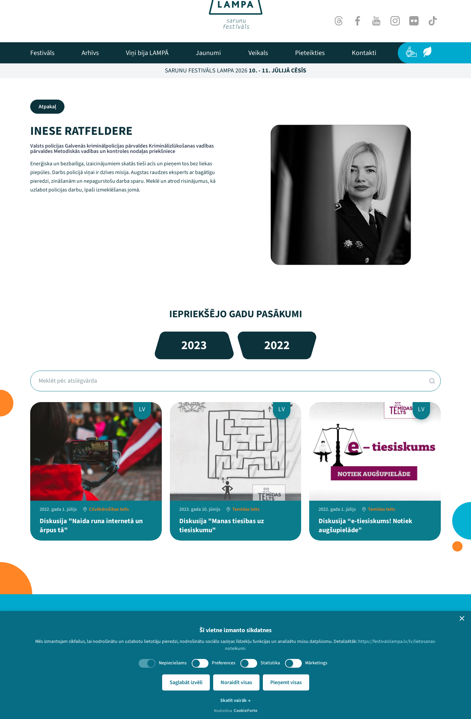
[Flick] (414, 21)
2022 (277, 345)
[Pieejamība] (411, 51)
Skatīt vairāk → (235, 700)
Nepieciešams (173, 663)
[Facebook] (357, 21)
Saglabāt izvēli (186, 682)
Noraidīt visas (236, 682)
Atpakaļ (47, 106)
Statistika (270, 663)
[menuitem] (42, 53)
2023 (194, 345)
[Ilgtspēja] (427, 51)
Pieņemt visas (286, 682)
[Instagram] (395, 21)
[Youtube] (376, 21)
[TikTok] (433, 21)
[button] (462, 618)
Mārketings (316, 663)
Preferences (223, 663)
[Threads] (339, 21)
